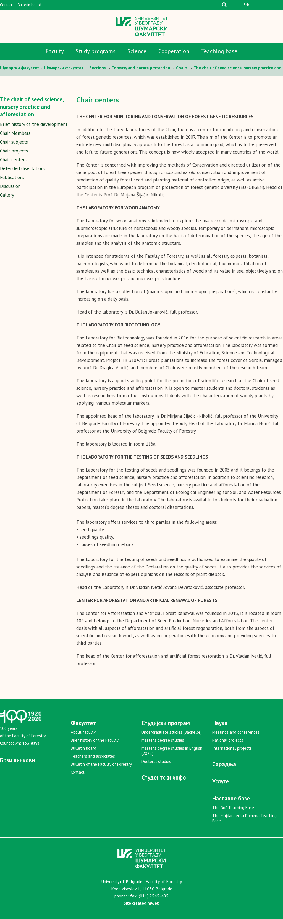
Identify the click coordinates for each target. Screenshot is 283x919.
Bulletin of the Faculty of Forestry (101, 764)
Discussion (10, 186)
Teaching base (219, 51)
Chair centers (13, 160)
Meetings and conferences (236, 732)
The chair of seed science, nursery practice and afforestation (32, 107)
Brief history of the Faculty (95, 740)
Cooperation (173, 51)
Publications (12, 177)
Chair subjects (14, 142)
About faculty (83, 732)
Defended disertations (22, 168)
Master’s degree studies (163, 740)
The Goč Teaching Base (233, 807)
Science (136, 51)
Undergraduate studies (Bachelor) (171, 732)
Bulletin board (29, 4)
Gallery (7, 195)
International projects (232, 748)
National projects (227, 740)
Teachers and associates (93, 756)
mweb (153, 903)
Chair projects (14, 151)
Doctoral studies (156, 761)
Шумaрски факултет (20, 67)
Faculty (55, 51)
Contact (6, 4)
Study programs (96, 51)
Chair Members (15, 133)
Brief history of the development (33, 124)
